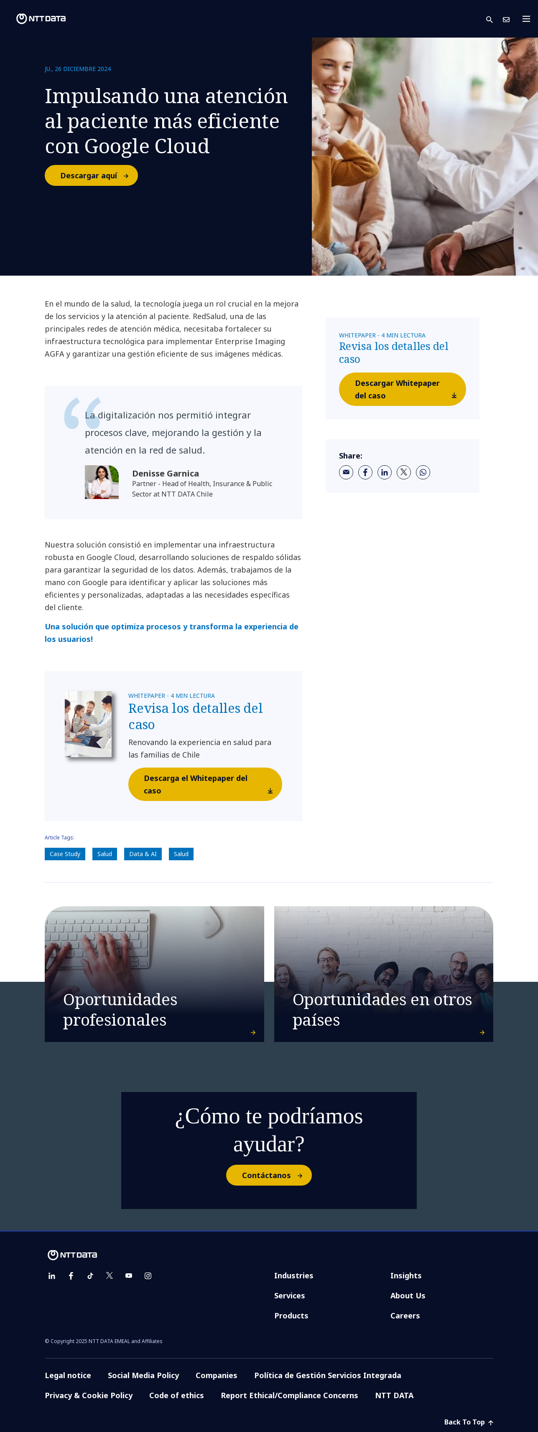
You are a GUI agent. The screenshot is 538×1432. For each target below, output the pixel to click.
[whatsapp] (423, 472)
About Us (408, 1295)
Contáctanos (276, 1175)
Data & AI (143, 854)
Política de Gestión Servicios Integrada (327, 1375)
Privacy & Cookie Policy (89, 1395)
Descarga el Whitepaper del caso (212, 786)
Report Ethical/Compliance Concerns (289, 1395)
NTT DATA (394, 1395)
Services (289, 1295)
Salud (104, 854)
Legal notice (68, 1375)
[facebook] (365, 472)
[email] (346, 472)
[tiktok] (90, 1276)
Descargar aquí (98, 175)
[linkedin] (384, 472)
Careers (405, 1315)
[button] (494, 19)
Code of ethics (176, 1395)
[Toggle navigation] (529, 19)
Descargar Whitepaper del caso (410, 391)
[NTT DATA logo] (34, 19)
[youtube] (129, 1276)
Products (291, 1315)
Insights (406, 1275)
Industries (294, 1275)
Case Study (65, 854)
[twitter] (404, 472)
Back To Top (468, 1422)
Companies (216, 1375)
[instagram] (148, 1276)
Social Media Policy (143, 1375)
